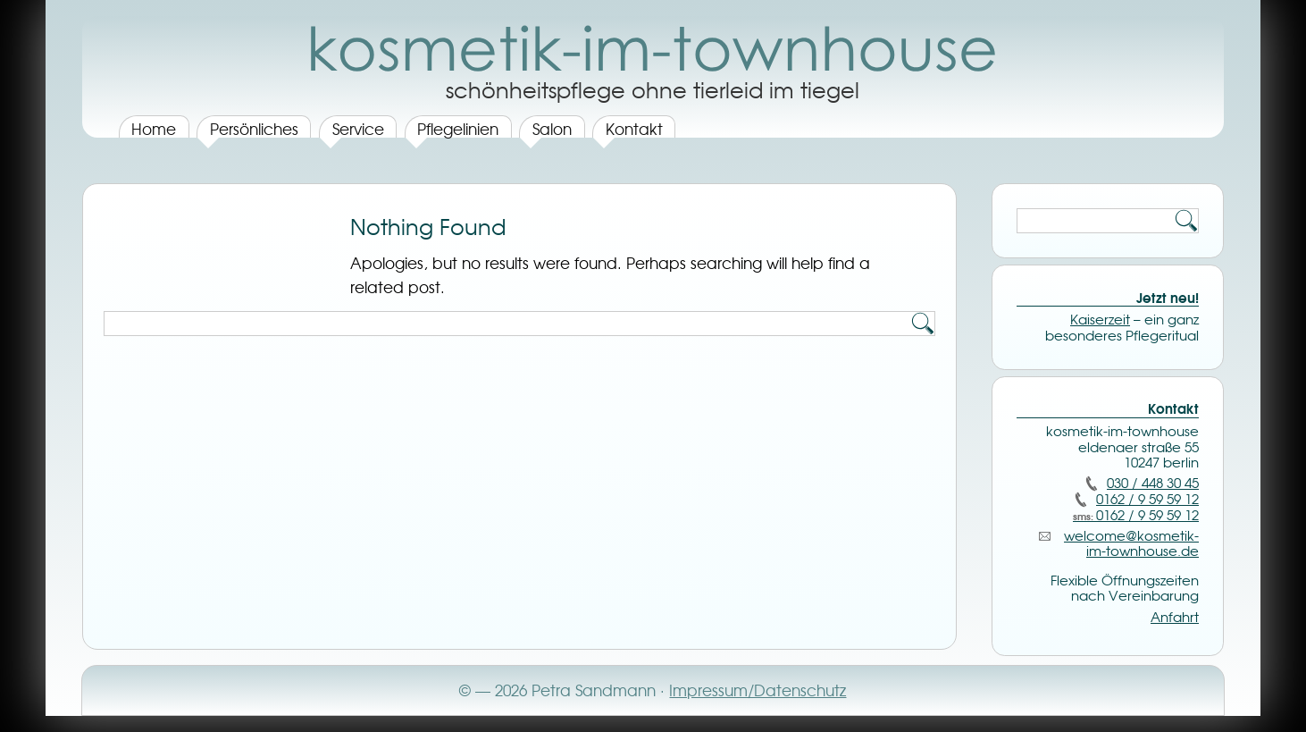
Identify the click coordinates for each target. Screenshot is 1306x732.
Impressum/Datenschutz (757, 690)
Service (358, 129)
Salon (552, 129)
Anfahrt (1175, 618)
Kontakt (634, 129)
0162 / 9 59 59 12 (1147, 500)
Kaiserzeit (1100, 320)
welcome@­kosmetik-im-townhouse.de (1131, 544)
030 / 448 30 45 (1153, 483)
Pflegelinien (457, 129)
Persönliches (254, 129)
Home (153, 129)
